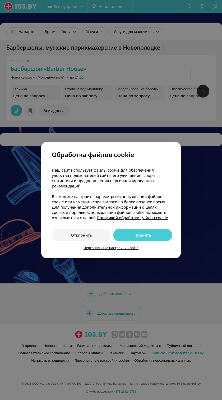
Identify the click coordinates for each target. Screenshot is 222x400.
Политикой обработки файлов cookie (132, 217)
